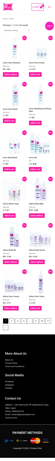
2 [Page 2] (11, 321)
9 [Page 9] (35, 321)
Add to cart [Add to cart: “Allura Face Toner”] (35, 308)
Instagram (9, 385)
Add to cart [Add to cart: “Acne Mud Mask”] (9, 169)
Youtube (8, 388)
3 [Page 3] (17, 321)
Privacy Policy (11, 363)
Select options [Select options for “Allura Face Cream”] (10, 308)
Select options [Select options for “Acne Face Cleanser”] (10, 74)
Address (8, 405)
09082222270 (18, 411)
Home (5, 19)
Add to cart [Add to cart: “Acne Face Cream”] (35, 74)
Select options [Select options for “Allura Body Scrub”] (36, 262)
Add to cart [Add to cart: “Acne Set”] (35, 169)
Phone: (8, 411)
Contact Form (11, 418)
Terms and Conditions (14, 366)
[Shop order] (16, 30)
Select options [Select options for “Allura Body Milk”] (36, 215)
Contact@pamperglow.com (23, 414)
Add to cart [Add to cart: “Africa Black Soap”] (9, 215)
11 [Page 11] (48, 321)
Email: (7, 414)
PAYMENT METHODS (27, 433)
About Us (9, 360)
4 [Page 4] (23, 321)
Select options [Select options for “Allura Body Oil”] (10, 262)
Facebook (9, 381)
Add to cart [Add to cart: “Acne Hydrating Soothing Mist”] (35, 123)
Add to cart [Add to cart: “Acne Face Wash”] (9, 121)
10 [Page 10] (42, 321)
